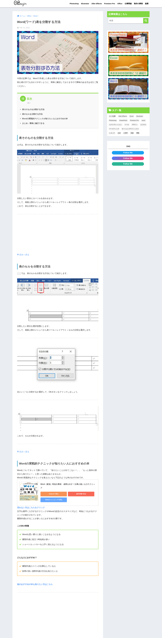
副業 (147, 4)
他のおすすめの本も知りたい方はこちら (35, 584)
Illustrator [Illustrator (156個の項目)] (139, 116)
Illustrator (85, 4)
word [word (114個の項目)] (143, 120)
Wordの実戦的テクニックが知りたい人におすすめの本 (45, 119)
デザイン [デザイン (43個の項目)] (134, 124)
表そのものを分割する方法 (33, 109)
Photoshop (74, 4)
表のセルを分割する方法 (32, 114)
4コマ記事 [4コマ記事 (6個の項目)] (112, 116)
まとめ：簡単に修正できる (33, 123)
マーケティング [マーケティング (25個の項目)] (114, 129)
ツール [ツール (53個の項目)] (127, 124)
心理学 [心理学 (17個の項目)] (126, 133)
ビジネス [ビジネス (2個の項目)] (143, 124)
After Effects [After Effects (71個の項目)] (123, 116)
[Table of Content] (29, 103)
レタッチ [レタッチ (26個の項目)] (112, 133)
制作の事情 (138, 4)
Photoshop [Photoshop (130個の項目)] (113, 120)
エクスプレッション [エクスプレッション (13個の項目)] (115, 124)
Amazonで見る (51, 494)
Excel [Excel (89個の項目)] (131, 116)
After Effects (96, 4)
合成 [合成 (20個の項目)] (119, 133)
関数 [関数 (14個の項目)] (137, 133)
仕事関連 (128, 4)
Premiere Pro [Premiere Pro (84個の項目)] (134, 120)
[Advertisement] (58, 236)
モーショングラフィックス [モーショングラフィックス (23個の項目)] (130, 129)
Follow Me (128, 153)
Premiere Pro (109, 4)
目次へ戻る (23, 255)
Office (119, 4)
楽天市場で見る (73, 494)
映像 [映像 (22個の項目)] (132, 133)
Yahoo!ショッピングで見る (50, 499)
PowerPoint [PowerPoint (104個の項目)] (123, 120)
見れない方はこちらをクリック (31, 507)
